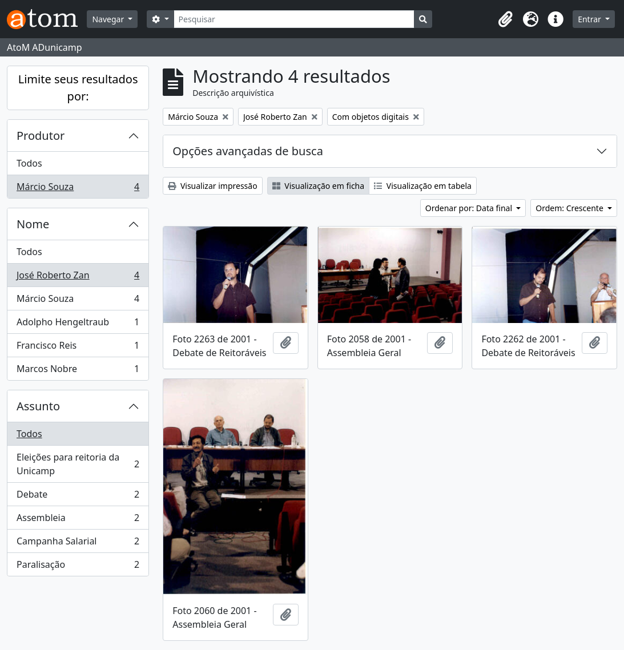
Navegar (109, 19)
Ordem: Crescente (570, 208)
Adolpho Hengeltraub (77, 324)
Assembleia (77, 520)
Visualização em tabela (423, 185)
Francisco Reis (77, 347)
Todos (29, 163)
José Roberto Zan (77, 277)
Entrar (590, 19)
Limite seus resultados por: (78, 87)
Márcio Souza (77, 189)
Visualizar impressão (212, 185)
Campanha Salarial (77, 543)
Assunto (38, 406)
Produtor (41, 135)
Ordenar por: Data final (469, 208)
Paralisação (77, 567)
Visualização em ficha (318, 185)
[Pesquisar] (294, 19)
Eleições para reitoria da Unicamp (77, 464)
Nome (33, 224)
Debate (77, 496)
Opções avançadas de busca (247, 151)
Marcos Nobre (77, 371)
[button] (505, 19)
